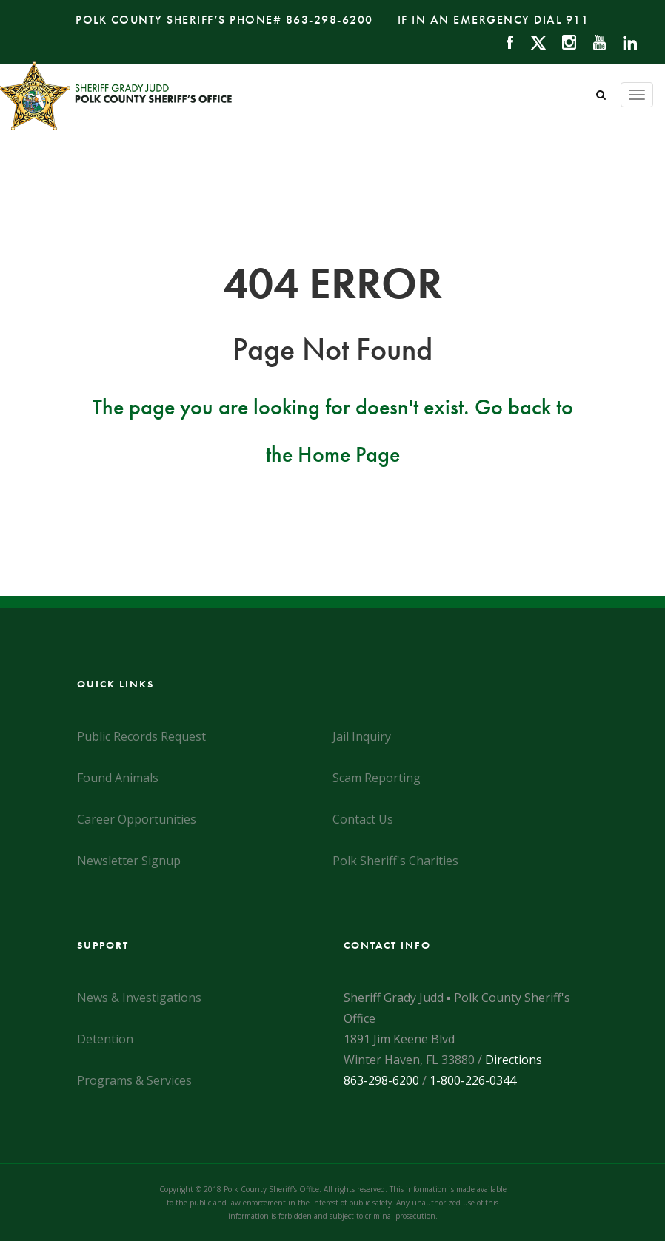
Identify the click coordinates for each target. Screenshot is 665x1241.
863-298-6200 (329, 19)
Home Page (349, 454)
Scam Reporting (376, 778)
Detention (105, 1039)
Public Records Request (141, 736)
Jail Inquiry (361, 736)
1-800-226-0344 (473, 1080)
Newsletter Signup (129, 860)
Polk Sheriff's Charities (395, 860)
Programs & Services (134, 1080)
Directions (513, 1060)
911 (577, 19)
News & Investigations (139, 997)
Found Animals (117, 778)
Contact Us (362, 819)
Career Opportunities (136, 819)
